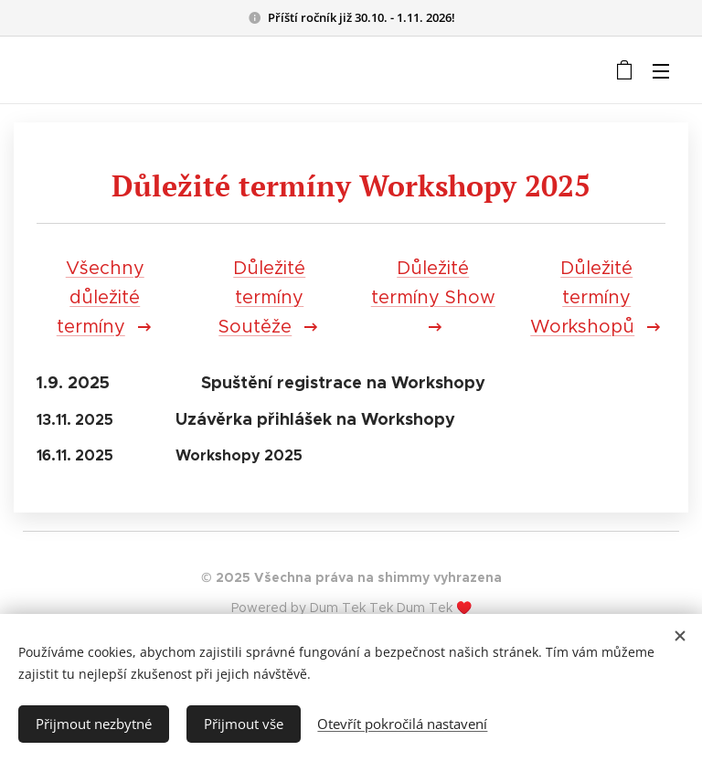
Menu (661, 71)
